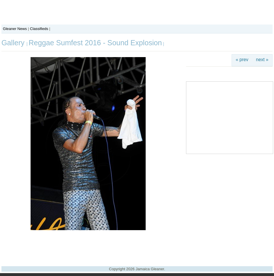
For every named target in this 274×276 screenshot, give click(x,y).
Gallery (14, 43)
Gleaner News (15, 29)
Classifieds (39, 29)
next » (262, 59)
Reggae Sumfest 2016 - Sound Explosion (95, 43)
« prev (242, 59)
